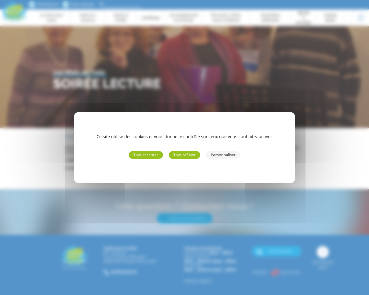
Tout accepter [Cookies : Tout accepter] (145, 155)
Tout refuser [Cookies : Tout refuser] (184, 155)
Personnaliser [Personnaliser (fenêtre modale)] (223, 155)
